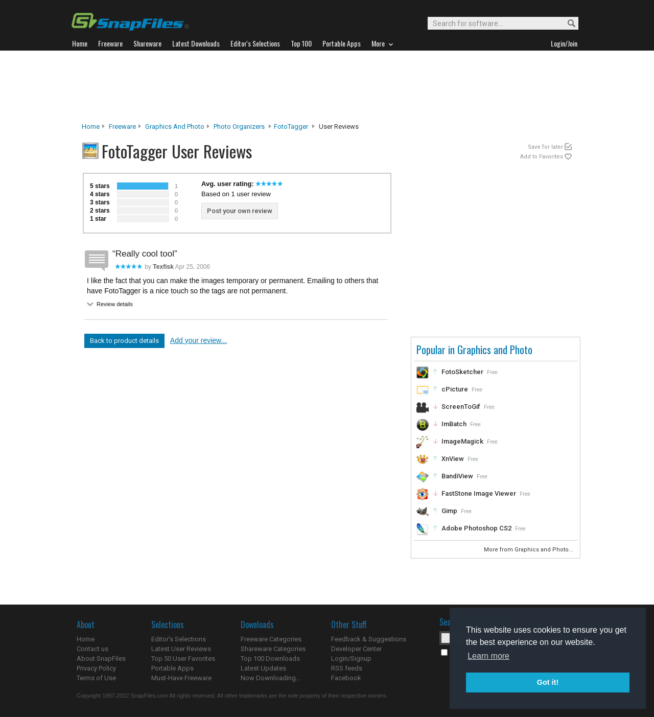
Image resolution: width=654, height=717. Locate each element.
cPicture (454, 389)
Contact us (92, 649)
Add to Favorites (541, 156)
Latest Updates (263, 668)
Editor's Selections (178, 639)
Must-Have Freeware (181, 678)
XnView (452, 458)
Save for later (545, 147)
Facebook (346, 678)
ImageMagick (462, 441)
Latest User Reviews (181, 649)
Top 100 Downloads (270, 658)
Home (91, 126)
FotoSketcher (462, 372)
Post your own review (239, 211)
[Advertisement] (327, 86)
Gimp (449, 511)
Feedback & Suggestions (368, 639)
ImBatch (453, 424)
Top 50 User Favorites (183, 658)
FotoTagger (291, 126)
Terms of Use (96, 678)
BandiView (457, 476)
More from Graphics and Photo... (529, 549)
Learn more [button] (488, 656)
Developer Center (356, 649)
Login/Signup (351, 658)
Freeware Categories (271, 639)
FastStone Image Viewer (478, 493)
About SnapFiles (101, 658)
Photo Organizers (239, 126)
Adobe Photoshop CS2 (476, 528)
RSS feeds (346, 668)
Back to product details (124, 340)
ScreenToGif (460, 406)
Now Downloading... (270, 678)
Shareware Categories (273, 649)
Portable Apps (172, 668)
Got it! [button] (547, 682)
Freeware (122, 126)
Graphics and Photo (174, 126)
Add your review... (198, 340)
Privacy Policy (96, 668)
